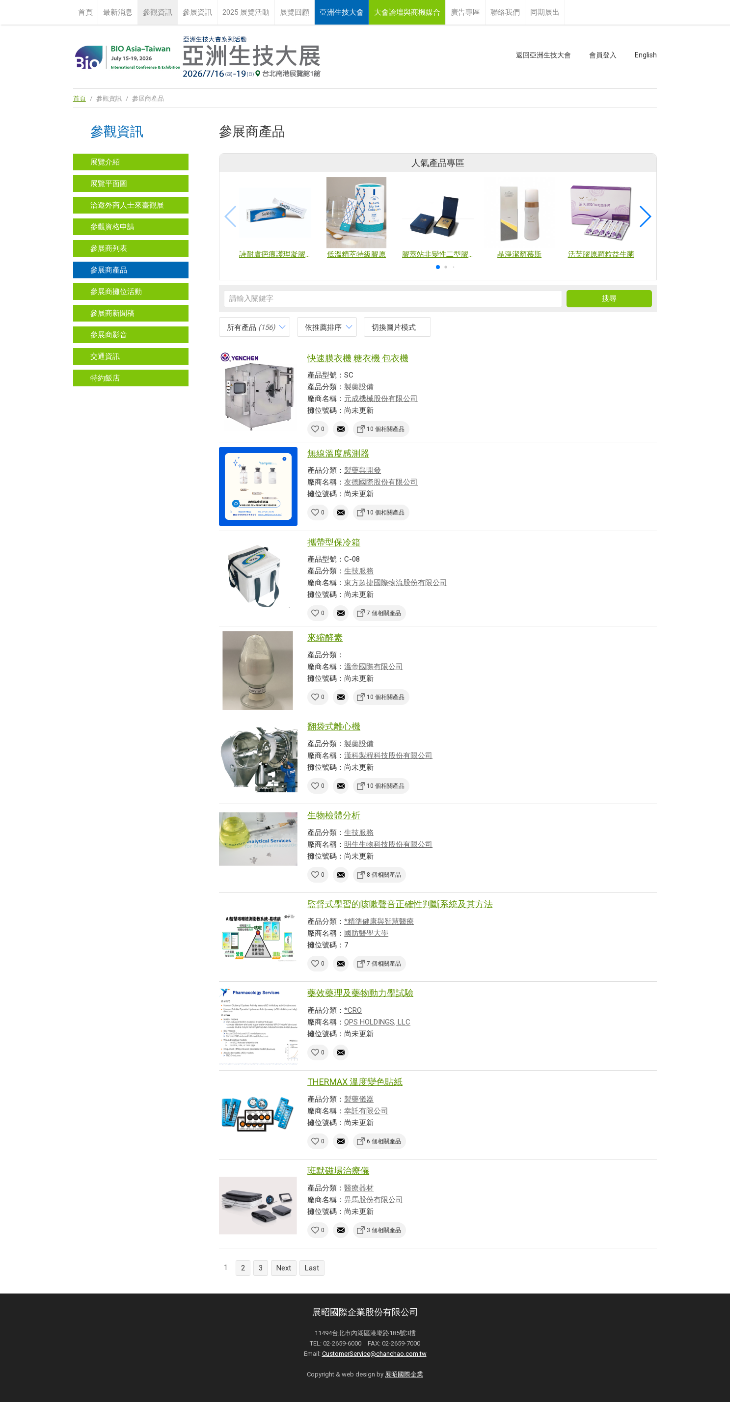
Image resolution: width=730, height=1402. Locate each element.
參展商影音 (108, 334)
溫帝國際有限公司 (373, 666)
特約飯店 (105, 378)
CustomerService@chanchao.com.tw (374, 1353)
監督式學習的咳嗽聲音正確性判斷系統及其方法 (400, 904)
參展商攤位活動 (116, 291)
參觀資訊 (157, 12)
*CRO (353, 1010)
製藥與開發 (362, 470)
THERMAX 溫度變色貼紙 (355, 1082)
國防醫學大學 (366, 933)
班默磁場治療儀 (338, 1170)
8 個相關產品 (384, 874)
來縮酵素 (325, 637)
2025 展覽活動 (246, 12)
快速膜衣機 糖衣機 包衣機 (357, 358)
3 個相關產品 (384, 1230)
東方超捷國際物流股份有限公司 (395, 582)
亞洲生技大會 (342, 12)
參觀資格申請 (112, 226)
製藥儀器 (359, 1099)
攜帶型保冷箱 (333, 542)
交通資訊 (105, 356)
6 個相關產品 (384, 1141)
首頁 (85, 12)
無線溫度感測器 (338, 453)
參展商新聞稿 (112, 313)
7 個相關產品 (384, 613)
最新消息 (118, 12)
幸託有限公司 (366, 1110)
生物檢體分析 (333, 815)
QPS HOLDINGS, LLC (377, 1022)
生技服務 (359, 570)
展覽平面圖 (108, 183)
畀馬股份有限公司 (373, 1199)
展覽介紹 (105, 162)
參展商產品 (108, 270)
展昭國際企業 (404, 1374)
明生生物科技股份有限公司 (388, 844)
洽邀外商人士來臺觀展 (127, 205)
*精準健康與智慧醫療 (379, 921)
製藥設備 (359, 386)
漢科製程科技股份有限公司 (388, 755)
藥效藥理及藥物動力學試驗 (360, 993)
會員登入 (603, 55)
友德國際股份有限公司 (381, 482)
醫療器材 (359, 1188)
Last (312, 1268)
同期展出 (545, 12)
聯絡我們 (505, 12)
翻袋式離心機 (333, 726)
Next (283, 1268)
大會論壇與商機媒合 (407, 12)
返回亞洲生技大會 (543, 55)
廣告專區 (465, 12)
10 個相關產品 (386, 429)
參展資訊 (197, 12)
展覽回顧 (294, 12)
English (646, 55)
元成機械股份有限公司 (381, 398)
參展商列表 (108, 248)
